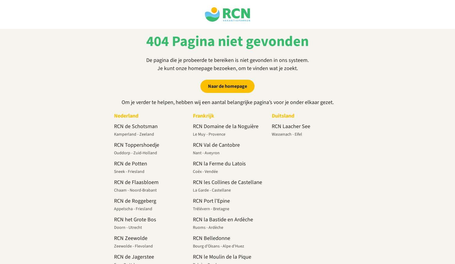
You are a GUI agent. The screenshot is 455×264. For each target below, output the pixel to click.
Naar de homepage (227, 86)
